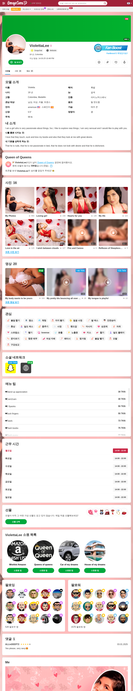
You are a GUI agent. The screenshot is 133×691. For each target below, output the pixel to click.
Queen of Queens (45, 162)
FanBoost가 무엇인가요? (117, 53)
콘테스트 (50, 9)
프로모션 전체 (39, 9)
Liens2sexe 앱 (63, 9)
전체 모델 (5, 9)
